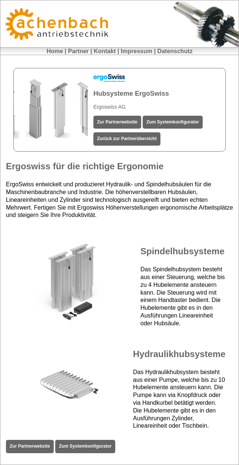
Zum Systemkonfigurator (172, 122)
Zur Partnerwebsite (117, 122)
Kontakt (105, 51)
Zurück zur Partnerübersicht (127, 138)
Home (55, 51)
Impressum (136, 51)
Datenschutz (175, 51)
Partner (78, 51)
